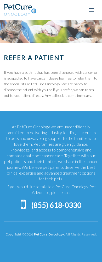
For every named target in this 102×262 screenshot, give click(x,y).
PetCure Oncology (21, 10)
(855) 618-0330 (56, 205)
